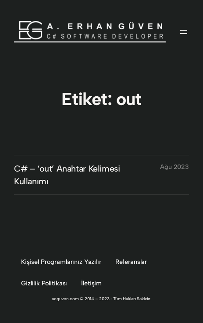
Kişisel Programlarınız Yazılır (61, 262)
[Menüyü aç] (183, 32)
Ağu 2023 (174, 167)
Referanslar (131, 262)
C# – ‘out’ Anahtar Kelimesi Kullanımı (67, 174)
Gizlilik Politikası (44, 283)
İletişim (91, 283)
